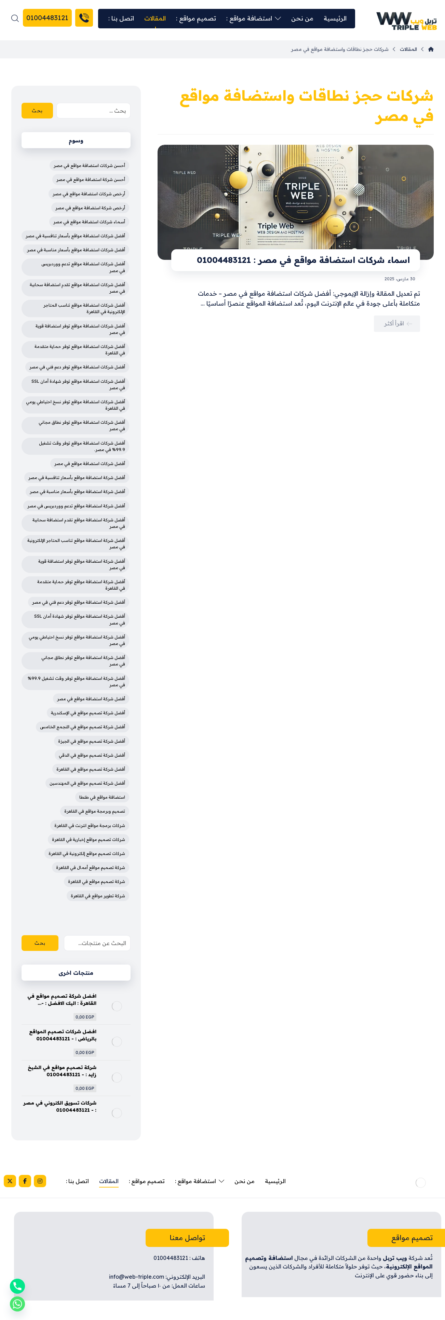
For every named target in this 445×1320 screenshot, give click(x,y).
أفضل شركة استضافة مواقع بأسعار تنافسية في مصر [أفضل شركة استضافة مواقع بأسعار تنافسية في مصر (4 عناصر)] (76, 477)
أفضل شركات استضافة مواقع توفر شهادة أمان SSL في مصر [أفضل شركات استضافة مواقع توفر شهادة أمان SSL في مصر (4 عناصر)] (78, 384)
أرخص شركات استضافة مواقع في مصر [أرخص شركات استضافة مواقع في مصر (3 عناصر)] (89, 193)
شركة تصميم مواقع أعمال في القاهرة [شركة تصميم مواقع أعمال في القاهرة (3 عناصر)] (90, 867)
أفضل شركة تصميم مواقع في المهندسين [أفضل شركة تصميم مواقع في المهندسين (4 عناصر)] (87, 783)
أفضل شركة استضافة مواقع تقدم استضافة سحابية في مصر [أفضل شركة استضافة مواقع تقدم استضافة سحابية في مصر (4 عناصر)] (78, 523)
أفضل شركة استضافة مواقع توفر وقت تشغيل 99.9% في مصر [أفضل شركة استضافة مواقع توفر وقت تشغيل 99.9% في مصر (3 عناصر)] (76, 681)
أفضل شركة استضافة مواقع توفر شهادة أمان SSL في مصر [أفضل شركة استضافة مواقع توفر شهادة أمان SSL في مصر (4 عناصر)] (79, 619)
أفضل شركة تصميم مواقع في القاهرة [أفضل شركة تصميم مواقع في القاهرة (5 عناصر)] (90, 769)
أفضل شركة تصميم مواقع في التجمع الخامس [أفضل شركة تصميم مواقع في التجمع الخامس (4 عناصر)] (82, 726)
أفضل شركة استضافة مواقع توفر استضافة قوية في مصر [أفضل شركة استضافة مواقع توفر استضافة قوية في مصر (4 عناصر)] (81, 564)
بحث (37, 111)
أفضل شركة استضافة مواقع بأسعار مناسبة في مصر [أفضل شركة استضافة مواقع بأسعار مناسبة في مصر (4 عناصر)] (77, 491)
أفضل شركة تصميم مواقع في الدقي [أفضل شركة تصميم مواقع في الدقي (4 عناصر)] (92, 755)
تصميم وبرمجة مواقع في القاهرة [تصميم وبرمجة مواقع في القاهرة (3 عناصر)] (94, 811)
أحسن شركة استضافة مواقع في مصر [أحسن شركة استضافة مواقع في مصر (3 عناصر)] (90, 179)
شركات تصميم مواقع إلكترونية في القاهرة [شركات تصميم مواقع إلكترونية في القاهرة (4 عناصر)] (87, 853)
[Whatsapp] (17, 1303)
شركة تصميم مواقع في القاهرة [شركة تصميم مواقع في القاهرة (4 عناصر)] (96, 881)
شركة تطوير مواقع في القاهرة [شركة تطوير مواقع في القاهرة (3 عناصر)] (98, 895)
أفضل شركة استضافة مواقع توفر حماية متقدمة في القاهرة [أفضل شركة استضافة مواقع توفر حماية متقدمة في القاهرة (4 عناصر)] (81, 585)
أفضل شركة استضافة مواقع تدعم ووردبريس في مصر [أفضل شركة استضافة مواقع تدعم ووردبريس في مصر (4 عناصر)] (76, 505)
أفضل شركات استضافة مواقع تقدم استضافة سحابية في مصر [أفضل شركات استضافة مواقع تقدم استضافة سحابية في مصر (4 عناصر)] (77, 288)
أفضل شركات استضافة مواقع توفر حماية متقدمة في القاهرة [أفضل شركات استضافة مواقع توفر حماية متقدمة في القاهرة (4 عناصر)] (80, 349)
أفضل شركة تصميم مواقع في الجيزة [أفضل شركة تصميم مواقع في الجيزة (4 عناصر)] (91, 741)
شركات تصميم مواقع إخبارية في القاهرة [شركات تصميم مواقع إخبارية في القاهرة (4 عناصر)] (88, 839)
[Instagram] (40, 1181)
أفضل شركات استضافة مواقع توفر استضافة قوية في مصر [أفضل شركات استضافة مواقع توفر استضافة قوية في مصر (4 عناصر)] (80, 329)
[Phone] (17, 1286)
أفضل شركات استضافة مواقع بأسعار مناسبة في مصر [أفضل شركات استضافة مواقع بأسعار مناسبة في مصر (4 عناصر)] (76, 249)
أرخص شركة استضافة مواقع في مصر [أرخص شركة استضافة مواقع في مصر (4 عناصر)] (90, 207)
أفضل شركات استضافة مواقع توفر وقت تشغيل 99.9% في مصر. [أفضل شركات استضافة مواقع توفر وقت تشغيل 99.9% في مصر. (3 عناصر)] (82, 446)
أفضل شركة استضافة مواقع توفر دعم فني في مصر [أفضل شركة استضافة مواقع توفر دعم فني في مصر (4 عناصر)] (78, 602)
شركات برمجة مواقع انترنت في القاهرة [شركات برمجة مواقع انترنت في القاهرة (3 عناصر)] (89, 825)
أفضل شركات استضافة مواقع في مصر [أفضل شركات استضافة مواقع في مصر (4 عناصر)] (89, 463)
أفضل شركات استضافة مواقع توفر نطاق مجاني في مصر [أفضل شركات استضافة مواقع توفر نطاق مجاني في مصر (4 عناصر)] (82, 425)
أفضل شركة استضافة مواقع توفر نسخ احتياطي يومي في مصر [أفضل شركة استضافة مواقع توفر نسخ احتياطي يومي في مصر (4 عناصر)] (77, 640)
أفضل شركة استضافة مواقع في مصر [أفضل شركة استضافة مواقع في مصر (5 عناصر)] (91, 698)
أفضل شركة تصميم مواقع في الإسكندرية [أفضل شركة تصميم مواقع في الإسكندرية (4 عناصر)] (88, 712)
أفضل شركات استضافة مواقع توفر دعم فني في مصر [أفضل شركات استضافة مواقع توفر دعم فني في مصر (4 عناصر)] (77, 366)
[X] (10, 1181)
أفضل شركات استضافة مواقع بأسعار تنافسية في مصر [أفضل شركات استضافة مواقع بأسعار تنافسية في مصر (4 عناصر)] (75, 235)
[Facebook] (25, 1181)
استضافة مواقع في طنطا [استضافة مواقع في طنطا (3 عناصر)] (102, 797)
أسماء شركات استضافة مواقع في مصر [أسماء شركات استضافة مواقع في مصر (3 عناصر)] (89, 221)
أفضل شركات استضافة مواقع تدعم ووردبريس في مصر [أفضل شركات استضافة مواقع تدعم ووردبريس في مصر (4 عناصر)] (83, 267)
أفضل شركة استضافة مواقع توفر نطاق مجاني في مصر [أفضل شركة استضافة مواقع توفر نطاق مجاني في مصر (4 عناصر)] (83, 660)
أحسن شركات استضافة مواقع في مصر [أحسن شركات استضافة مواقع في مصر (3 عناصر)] (89, 165)
